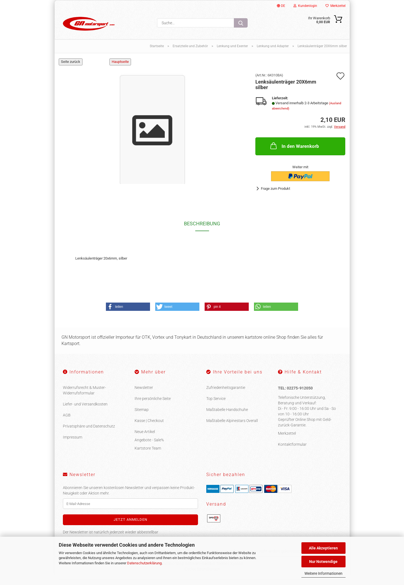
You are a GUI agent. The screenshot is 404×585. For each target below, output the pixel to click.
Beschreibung (202, 230)
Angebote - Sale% (149, 446)
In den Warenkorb (294, 152)
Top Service (216, 405)
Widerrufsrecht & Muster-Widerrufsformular (84, 397)
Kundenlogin (305, 6)
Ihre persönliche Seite (153, 405)
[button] (128, 313)
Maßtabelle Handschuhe (227, 416)
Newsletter (144, 394)
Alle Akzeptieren (323, 548)
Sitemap (142, 416)
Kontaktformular (292, 450)
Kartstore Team (148, 454)
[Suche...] (241, 23)
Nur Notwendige (323, 561)
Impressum (72, 443)
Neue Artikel (145, 438)
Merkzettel (335, 6)
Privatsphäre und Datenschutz (89, 432)
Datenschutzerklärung (144, 563)
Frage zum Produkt (275, 195)
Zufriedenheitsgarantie (225, 394)
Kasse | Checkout (149, 427)
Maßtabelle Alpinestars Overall (232, 427)
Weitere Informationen (323, 573)
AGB (67, 421)
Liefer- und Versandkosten (85, 410)
